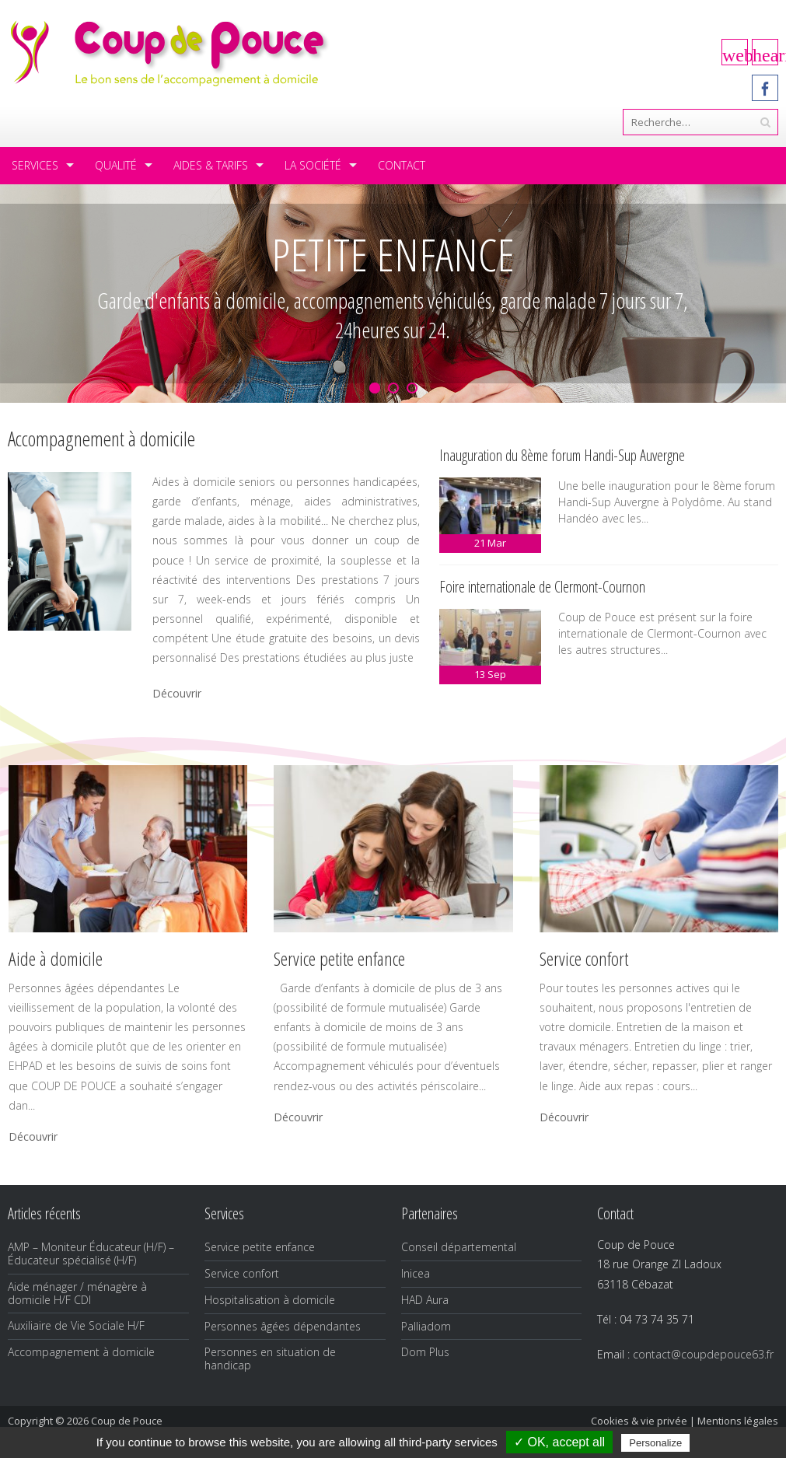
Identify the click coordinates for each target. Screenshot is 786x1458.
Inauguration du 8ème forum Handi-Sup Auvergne (562, 455)
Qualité (116, 165)
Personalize (655, 1443)
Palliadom (426, 1326)
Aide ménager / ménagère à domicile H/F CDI (77, 1293)
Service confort (241, 1273)
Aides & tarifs (210, 165)
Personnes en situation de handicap (270, 1358)
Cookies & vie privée (639, 1421)
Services (35, 165)
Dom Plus (425, 1351)
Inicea (415, 1273)
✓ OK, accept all (559, 1442)
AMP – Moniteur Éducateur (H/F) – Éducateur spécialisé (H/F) (91, 1253)
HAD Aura (425, 1299)
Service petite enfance (259, 1246)
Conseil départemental (458, 1246)
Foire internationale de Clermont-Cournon (542, 586)
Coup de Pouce (126, 1421)
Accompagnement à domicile (81, 1351)
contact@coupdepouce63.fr (703, 1354)
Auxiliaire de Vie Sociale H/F (76, 1325)
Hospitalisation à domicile (269, 1299)
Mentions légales (737, 1421)
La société (313, 165)
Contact (401, 165)
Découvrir (176, 693)
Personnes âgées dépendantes (282, 1326)
